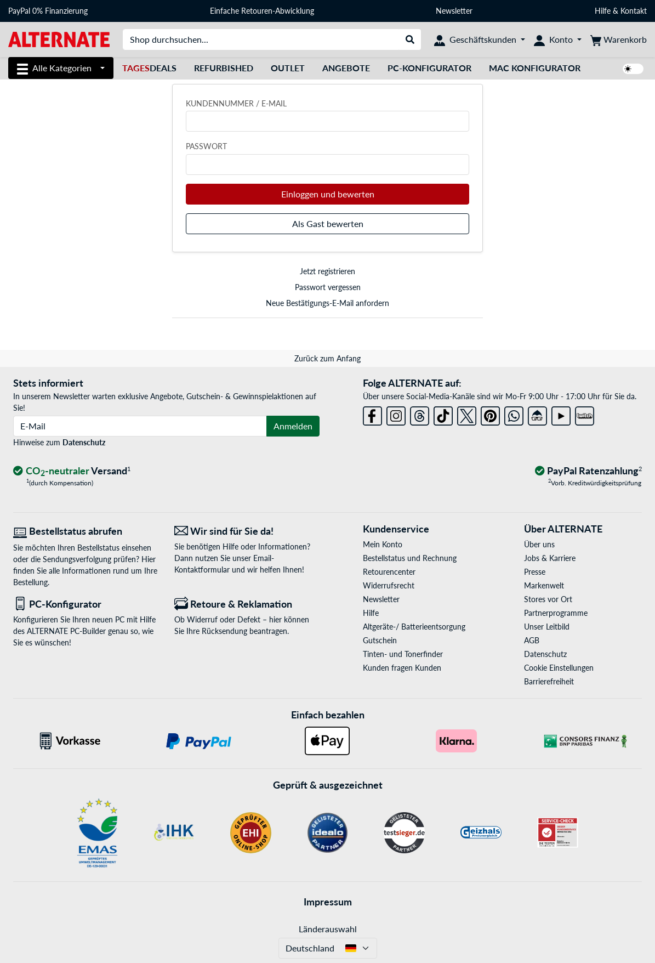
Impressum (328, 902)
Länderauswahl (328, 929)
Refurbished (223, 68)
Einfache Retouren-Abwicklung (262, 10)
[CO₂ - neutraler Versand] (71, 471)
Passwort (206, 146)
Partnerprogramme (556, 613)
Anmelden (293, 426)
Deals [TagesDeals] (149, 68)
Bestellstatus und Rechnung (410, 558)
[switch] (633, 69)
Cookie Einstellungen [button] (559, 667)
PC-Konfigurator (429, 68)
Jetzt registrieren (327, 271)
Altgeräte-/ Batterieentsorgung (414, 626)
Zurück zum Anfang (327, 358)
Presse (534, 571)
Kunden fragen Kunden (402, 667)
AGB (531, 640)
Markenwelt (544, 585)
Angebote (346, 68)
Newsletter (454, 10)
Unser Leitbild (546, 626)
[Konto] (558, 39)
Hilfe (603, 10)
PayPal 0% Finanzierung (48, 10)
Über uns (539, 544)
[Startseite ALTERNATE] (59, 39)
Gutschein (380, 640)
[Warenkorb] (618, 39)
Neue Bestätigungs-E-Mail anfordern (327, 303)
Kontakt (633, 10)
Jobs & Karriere (550, 558)
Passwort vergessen (328, 287)
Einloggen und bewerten (327, 194)
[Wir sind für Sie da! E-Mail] (246, 531)
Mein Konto (382, 544)
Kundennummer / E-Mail (236, 103)
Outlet (288, 68)
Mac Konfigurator (534, 68)
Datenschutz (83, 442)
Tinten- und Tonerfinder (403, 654)
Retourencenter (389, 571)
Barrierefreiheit (549, 681)
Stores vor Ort (548, 599)
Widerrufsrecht (388, 585)
